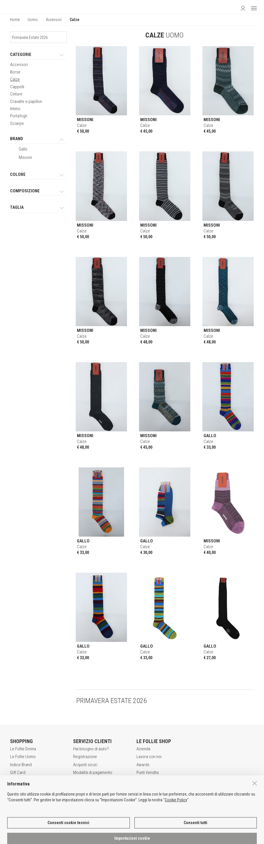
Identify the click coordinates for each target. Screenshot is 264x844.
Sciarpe (17, 123)
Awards (142, 764)
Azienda (143, 748)
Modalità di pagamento (92, 772)
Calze (15, 79)
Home (15, 19)
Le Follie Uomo (23, 756)
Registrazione (85, 756)
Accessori (54, 19)
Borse (15, 72)
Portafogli (18, 116)
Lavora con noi (149, 756)
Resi (77, 780)
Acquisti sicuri (85, 764)
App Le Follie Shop (26, 780)
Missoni (25, 157)
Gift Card (17, 772)
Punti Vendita (147, 772)
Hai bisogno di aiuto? (91, 748)
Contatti (143, 780)
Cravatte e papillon (26, 101)
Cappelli (17, 86)
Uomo (33, 19)
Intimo (15, 108)
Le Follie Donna (23, 748)
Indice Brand (21, 764)
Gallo (23, 149)
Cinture (16, 94)
